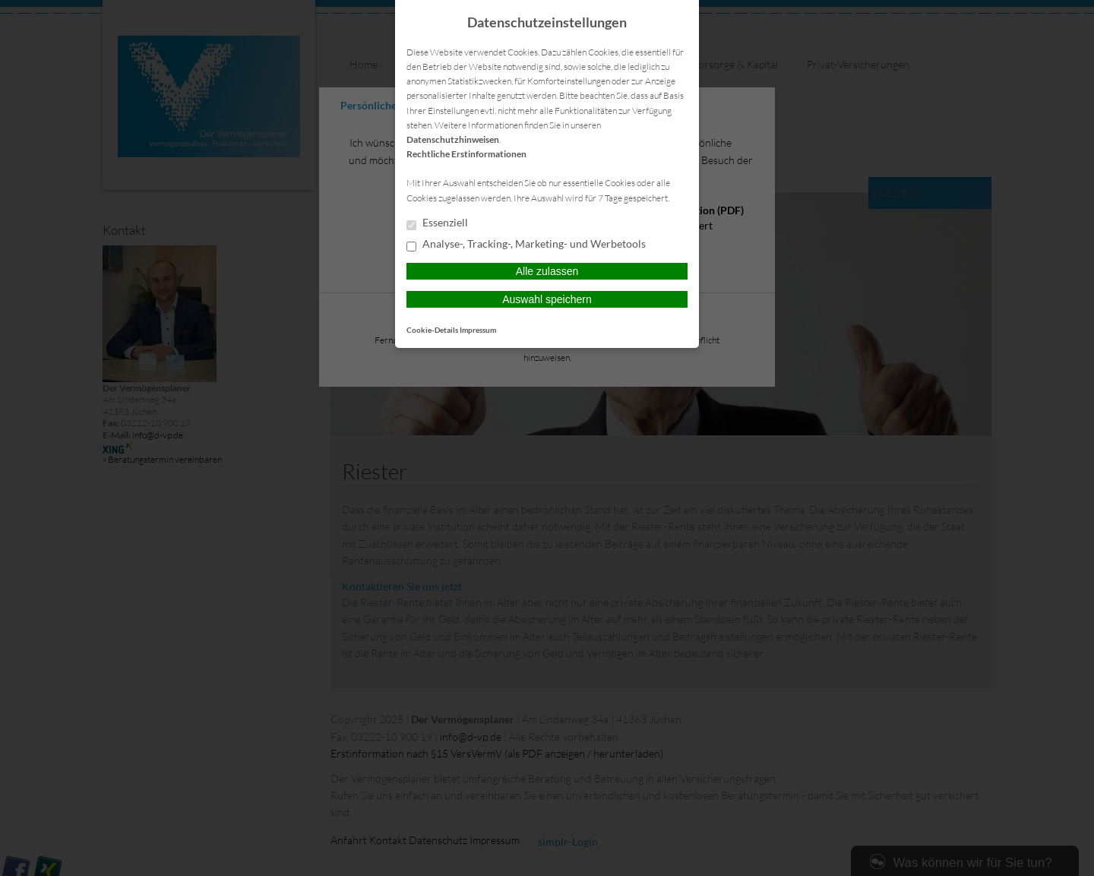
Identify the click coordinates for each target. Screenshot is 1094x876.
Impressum (478, 329)
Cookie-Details (432, 329)
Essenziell (437, 223)
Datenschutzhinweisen (452, 139)
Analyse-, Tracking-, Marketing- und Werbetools (526, 244)
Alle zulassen (547, 271)
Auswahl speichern (547, 299)
